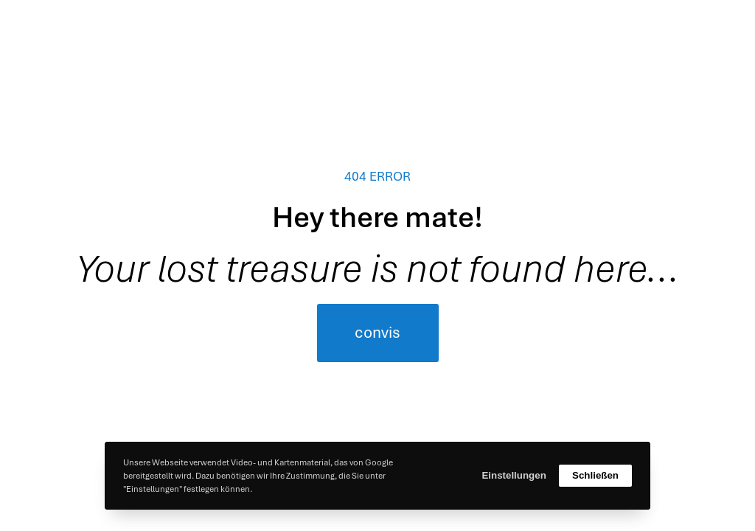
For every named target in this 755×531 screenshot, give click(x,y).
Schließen (595, 475)
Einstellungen (513, 475)
